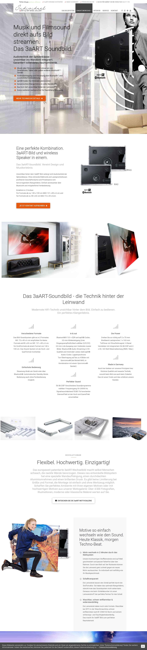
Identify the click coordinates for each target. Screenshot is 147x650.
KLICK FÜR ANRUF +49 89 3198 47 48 (109, 2)
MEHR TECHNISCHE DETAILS (29, 98)
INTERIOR (96, 11)
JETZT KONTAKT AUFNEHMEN (33, 206)
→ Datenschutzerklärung (107, 647)
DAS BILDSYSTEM (68, 11)
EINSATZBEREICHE (84, 11)
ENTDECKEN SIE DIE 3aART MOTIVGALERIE (73, 501)
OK (143, 646)
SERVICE (106, 11)
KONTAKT (114, 11)
